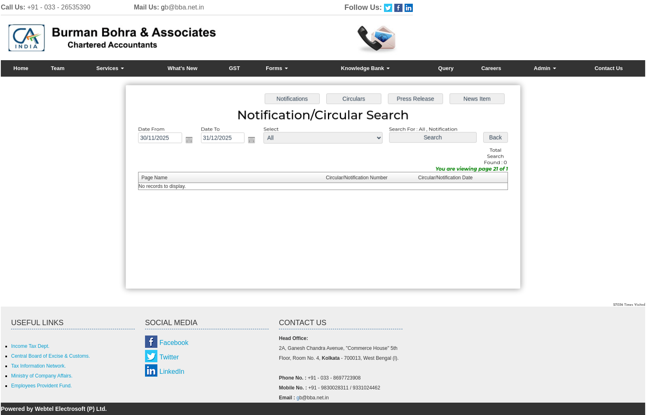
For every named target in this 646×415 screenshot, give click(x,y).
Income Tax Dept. (30, 346)
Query (446, 68)
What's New (182, 68)
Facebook (173, 342)
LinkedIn (172, 371)
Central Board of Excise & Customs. (50, 356)
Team (58, 68)
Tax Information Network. (38, 366)
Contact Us (609, 68)
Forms (277, 68)
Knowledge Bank (365, 68)
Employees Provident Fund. (41, 386)
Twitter (169, 357)
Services (110, 68)
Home (21, 68)
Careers (491, 68)
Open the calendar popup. (191, 140)
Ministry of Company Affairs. (42, 376)
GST (234, 68)
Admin (545, 68)
